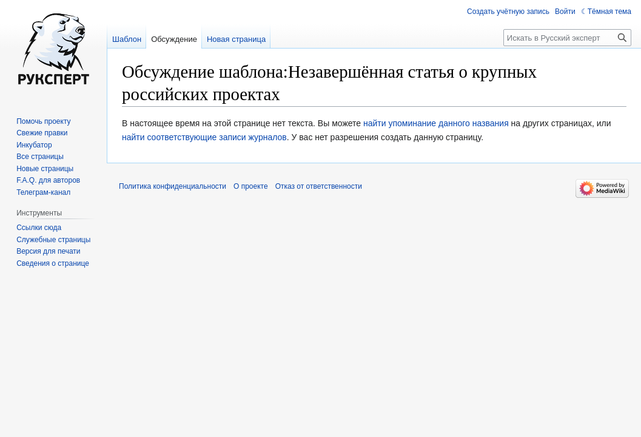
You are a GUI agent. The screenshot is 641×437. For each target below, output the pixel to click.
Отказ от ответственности (318, 186)
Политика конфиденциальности (172, 186)
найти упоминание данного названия (436, 123)
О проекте (250, 186)
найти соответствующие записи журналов (204, 137)
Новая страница (236, 39)
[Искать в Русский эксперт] (567, 37)
